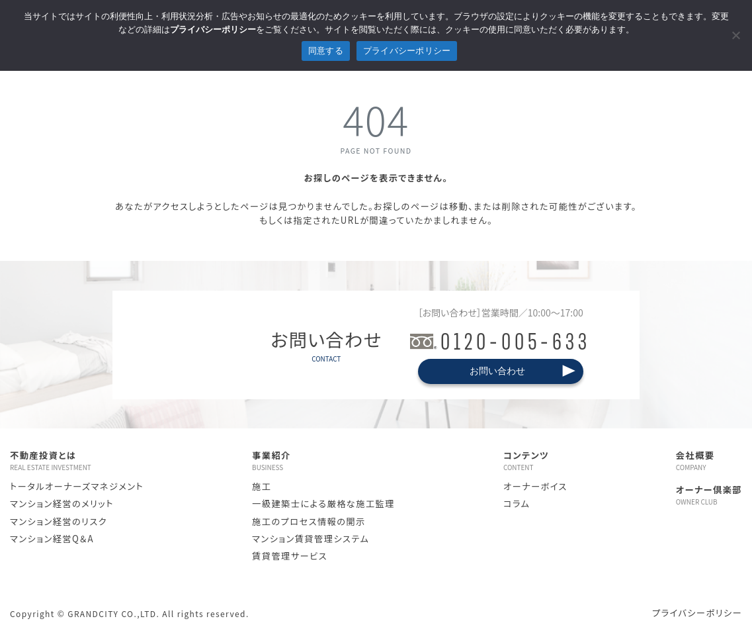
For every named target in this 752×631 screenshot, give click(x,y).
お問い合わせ (497, 370)
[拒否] (735, 35)
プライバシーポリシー (697, 613)
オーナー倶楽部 (709, 495)
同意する (325, 51)
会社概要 (709, 461)
